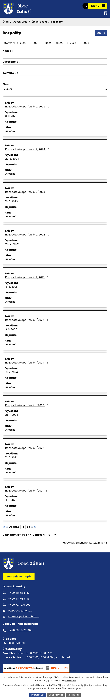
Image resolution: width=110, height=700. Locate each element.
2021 (35, 44)
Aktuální (10, 132)
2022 (48, 44)
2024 (73, 44)
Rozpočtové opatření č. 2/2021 (27, 279)
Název (8, 52)
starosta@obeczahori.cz (23, 618)
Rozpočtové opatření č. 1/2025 (27, 321)
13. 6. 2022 (11, 459)
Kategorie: (9, 44)
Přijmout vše (37, 694)
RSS (101, 34)
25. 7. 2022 (12, 245)
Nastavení (74, 694)
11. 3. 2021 (10, 501)
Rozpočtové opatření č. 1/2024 (27, 364)
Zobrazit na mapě (18, 578)
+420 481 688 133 (19, 600)
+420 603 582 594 (20, 631)
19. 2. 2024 (11, 373)
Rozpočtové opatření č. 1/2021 (27, 492)
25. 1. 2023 (11, 416)
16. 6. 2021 (11, 288)
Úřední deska (39, 23)
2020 (23, 44)
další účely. (70, 680)
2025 (86, 44)
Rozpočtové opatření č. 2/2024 (27, 151)
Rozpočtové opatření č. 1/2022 (27, 449)
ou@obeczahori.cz (20, 612)
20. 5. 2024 (12, 160)
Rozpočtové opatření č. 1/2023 (27, 407)
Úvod (6, 23)
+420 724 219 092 (19, 606)
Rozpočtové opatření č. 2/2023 (27, 193)
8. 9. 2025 (11, 117)
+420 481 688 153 (19, 594)
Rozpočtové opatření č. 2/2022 (27, 236)
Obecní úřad (20, 23)
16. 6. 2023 (11, 203)
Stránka (14, 528)
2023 (60, 44)
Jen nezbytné (56, 694)
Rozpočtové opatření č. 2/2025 (27, 108)
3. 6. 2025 (11, 331)
